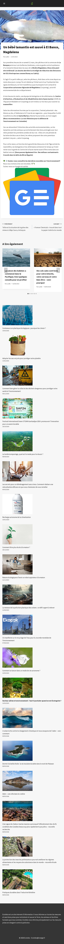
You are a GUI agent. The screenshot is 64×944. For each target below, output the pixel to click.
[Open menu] (4, 3)
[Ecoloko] (32, 3)
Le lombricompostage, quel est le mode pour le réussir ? (22, 454)
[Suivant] (58, 270)
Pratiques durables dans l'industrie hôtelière (18, 892)
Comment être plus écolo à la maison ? (16, 547)
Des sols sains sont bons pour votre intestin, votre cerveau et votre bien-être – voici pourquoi (47, 276)
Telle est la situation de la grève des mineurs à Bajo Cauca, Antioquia (16, 227)
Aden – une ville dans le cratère (13, 794)
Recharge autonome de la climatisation (16, 517)
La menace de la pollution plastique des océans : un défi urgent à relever (28, 608)
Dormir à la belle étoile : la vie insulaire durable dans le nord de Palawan (28, 764)
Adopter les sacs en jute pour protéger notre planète (21, 358)
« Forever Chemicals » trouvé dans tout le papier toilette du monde (48, 227)
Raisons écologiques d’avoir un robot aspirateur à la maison (23, 577)
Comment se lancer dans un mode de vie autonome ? (21, 671)
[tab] (28, 293)
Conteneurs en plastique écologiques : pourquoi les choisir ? (24, 328)
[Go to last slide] (6, 270)
